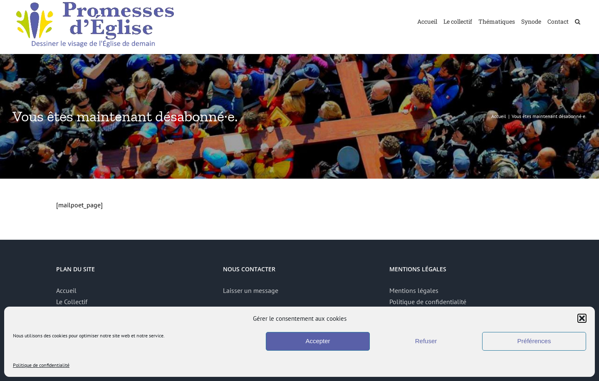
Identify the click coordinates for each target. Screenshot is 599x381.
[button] (582, 318)
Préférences (534, 340)
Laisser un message (250, 290)
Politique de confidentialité (41, 365)
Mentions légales (413, 290)
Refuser (426, 340)
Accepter (317, 340)
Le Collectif (71, 301)
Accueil (66, 290)
